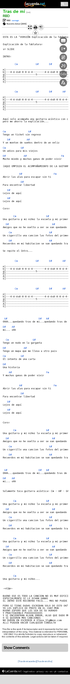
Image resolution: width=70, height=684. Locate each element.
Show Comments (16, 648)
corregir (15, 20)
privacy (40, 671)
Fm (62, 155)
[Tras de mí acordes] (27, 661)
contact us (63, 671)
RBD (6, 16)
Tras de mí (14, 11)
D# (8, 139)
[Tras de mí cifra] (44, 661)
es (47, 671)
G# (29, 131)
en (51, 671)
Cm (16, 64)
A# (28, 139)
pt (55, 671)
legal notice (29, 671)
